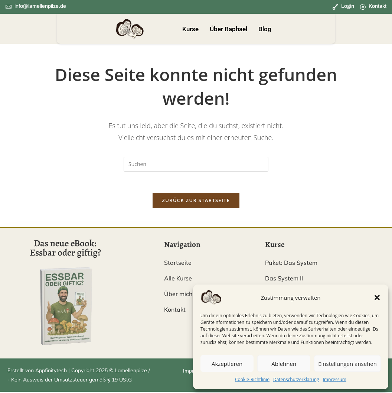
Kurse (190, 29)
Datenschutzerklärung (296, 379)
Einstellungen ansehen (347, 363)
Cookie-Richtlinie (252, 379)
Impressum (334, 379)
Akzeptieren (227, 363)
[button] (377, 297)
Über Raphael (228, 29)
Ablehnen (283, 363)
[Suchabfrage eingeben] (196, 164)
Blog (264, 29)
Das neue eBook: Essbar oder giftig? (65, 249)
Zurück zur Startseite (196, 201)
